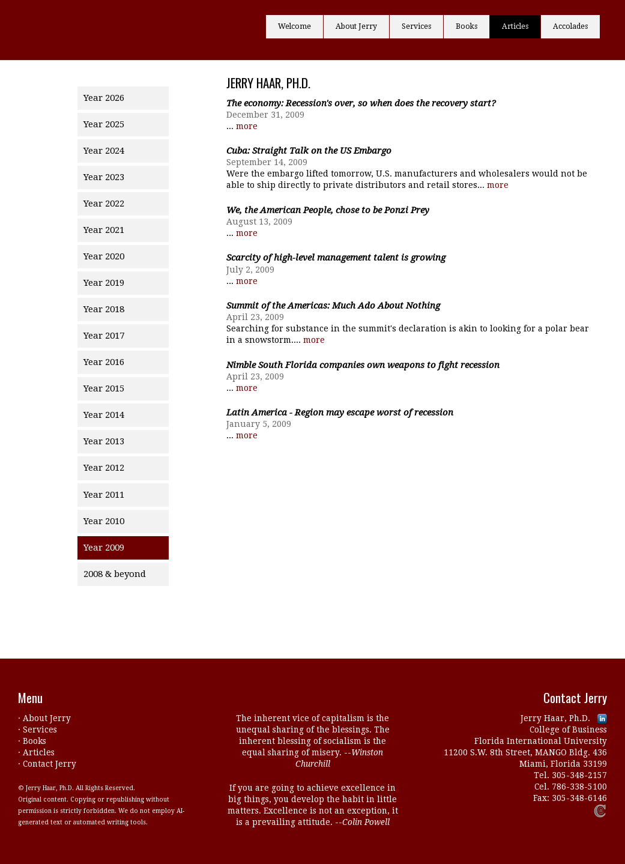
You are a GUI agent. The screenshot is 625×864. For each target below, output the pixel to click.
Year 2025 (103, 124)
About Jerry (356, 26)
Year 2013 (103, 441)
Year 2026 (103, 97)
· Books (32, 741)
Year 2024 (103, 150)
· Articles (36, 752)
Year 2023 (103, 177)
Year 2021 (103, 230)
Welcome (294, 26)
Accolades (570, 26)
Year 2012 (103, 467)
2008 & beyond (114, 574)
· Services (37, 729)
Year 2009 (103, 547)
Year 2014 (103, 414)
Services (416, 26)
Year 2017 (103, 335)
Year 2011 (103, 494)
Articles (515, 26)
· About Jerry (44, 718)
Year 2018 (103, 309)
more (247, 126)
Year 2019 (103, 282)
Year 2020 (103, 256)
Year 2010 (103, 521)
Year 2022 (103, 203)
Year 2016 (103, 362)
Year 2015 (103, 388)
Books (466, 26)
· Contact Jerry (47, 764)
